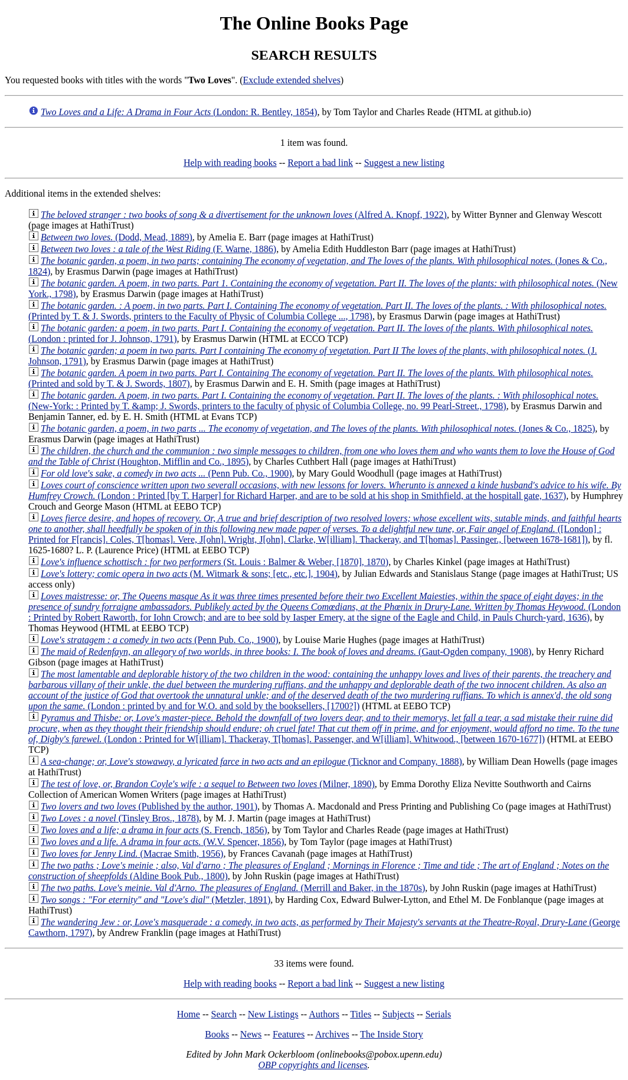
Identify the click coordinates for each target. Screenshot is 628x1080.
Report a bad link (320, 163)
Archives (332, 1034)
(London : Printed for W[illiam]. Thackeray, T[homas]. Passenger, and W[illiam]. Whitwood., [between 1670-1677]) (323, 728)
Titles (360, 1014)
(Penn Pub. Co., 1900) (166, 473)
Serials (439, 1014)
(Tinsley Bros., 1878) (120, 818)
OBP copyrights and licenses (312, 1065)
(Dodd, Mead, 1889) (116, 237)
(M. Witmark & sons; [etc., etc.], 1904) (189, 574)
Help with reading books (230, 163)
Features (289, 1034)
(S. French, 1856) (154, 830)
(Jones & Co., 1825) (318, 428)
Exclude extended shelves (292, 80)
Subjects (398, 1014)
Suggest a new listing (404, 163)
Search (224, 1014)
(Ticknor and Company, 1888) (251, 761)
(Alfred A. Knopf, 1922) (244, 215)
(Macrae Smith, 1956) (132, 854)
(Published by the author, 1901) (149, 806)
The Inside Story (391, 1034)
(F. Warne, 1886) (158, 249)
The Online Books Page (314, 23)
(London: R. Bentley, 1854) (179, 112)
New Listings (273, 1014)
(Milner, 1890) (208, 784)
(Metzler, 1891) (155, 900)
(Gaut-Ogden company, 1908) (286, 652)
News (250, 1034)
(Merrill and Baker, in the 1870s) (233, 888)
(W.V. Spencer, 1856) (162, 842)
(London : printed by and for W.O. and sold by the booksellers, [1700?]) (319, 690)
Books (217, 1034)
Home (188, 1014)
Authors (324, 1014)
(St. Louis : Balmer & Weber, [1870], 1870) (214, 562)
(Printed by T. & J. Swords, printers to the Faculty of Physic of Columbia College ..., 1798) (317, 311)
